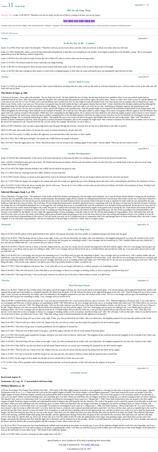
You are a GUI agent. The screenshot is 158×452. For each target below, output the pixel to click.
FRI (93, 21)
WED (81, 21)
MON (70, 21)
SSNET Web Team (91, 445)
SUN (65, 21)
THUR (87, 21)
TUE (76, 21)
